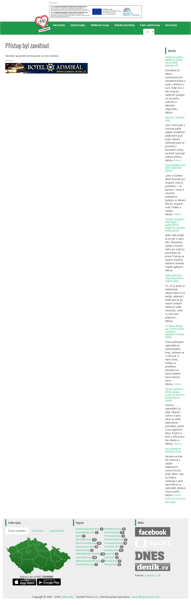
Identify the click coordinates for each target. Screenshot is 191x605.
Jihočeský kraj (83, 539)
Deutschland (56, 530)
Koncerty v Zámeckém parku (174, 119)
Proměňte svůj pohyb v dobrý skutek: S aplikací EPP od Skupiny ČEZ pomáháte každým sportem (175, 224)
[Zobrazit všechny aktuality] (175, 500)
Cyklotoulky (77, 25)
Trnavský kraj (111, 546)
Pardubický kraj (112, 528)
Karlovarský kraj (85, 546)
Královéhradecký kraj (87, 553)
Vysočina (109, 553)
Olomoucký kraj (85, 564)
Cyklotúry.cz (152, 575)
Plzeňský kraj (111, 532)
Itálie (78, 535)
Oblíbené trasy (99, 25)
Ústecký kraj (111, 550)
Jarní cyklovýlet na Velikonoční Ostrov (173, 450)
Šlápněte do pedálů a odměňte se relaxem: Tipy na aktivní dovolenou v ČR (174, 61)
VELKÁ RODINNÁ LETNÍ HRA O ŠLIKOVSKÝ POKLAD (175, 168)
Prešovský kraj (112, 535)
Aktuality (59, 25)
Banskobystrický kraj (87, 528)
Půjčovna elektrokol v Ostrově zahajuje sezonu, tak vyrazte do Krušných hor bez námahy (175, 394)
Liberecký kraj (83, 557)
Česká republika (17, 530)
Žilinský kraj (110, 560)
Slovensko (37, 530)
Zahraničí (109, 557)
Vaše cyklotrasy (150, 25)
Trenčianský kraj (113, 543)
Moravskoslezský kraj (88, 560)
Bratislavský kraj (85, 532)
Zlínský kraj (110, 564)
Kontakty (171, 25)
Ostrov (177, 160)
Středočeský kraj (113, 539)
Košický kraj (82, 550)
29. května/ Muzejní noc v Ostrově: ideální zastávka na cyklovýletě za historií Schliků (174, 331)
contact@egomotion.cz (144, 596)
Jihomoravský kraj (86, 543)
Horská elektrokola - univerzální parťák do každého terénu (174, 278)
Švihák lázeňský (124, 25)
